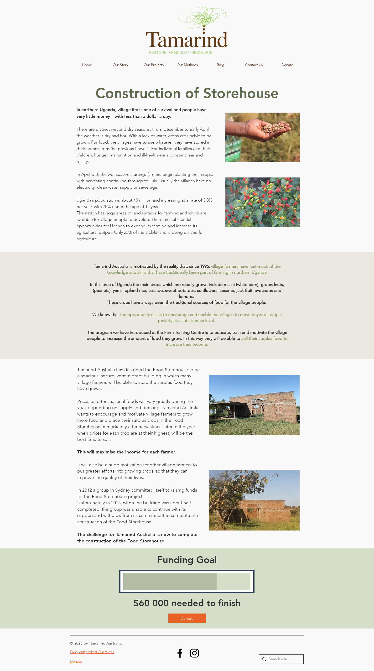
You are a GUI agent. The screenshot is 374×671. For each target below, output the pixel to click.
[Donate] (187, 618)
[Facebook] (180, 653)
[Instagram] (194, 653)
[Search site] (281, 659)
